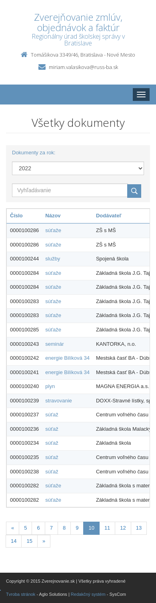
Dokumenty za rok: (33, 153)
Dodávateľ (109, 216)
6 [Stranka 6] (38, 528)
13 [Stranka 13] (139, 528)
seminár (54, 344)
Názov (52, 216)
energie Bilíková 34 (67, 358)
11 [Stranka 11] (107, 528)
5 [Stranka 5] (25, 528)
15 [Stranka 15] (29, 541)
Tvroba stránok (20, 594)
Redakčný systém (88, 594)
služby (52, 259)
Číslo (16, 216)
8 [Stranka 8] (64, 528)
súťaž (51, 415)
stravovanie (58, 401)
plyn (50, 386)
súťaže (53, 230)
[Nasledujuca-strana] (43, 541)
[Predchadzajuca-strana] (12, 528)
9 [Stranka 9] (77, 528)
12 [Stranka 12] (123, 528)
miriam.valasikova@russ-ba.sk (83, 67)
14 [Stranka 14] (13, 541)
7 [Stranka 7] (51, 528)
